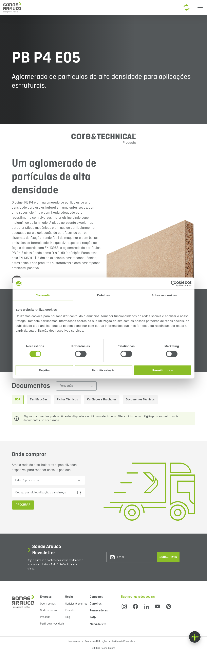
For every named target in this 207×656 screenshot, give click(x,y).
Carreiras (96, 603)
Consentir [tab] (43, 295)
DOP (17, 399)
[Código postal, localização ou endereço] (44, 493)
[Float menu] (195, 637)
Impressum (74, 641)
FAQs (93, 617)
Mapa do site (98, 624)
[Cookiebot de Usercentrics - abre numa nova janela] (173, 284)
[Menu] (200, 7)
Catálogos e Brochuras (101, 399)
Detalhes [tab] (103, 295)
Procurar (23, 505)
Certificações (39, 399)
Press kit (70, 610)
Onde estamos (48, 610)
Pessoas (45, 617)
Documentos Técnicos (140, 399)
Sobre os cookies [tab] (164, 295)
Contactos (96, 597)
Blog (67, 617)
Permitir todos (162, 370)
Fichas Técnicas (67, 399)
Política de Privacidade (123, 641)
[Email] (133, 557)
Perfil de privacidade (52, 624)
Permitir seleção (103, 370)
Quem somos (48, 604)
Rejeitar (44, 370)
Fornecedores (99, 610)
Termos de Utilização (96, 641)
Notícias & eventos (76, 604)
